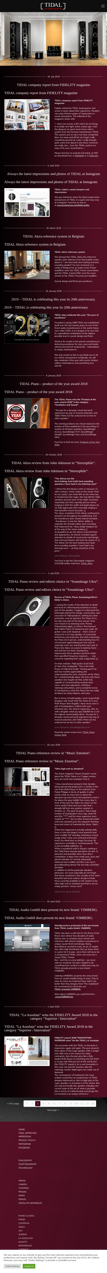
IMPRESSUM (24, 1136)
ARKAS (22, 1180)
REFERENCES (25, 1245)
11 (82, 1103)
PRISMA (22, 1191)
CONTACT (23, 1249)
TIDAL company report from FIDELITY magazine (41, 93)
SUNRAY (22, 1234)
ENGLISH (93, 155)
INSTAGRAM (24, 1144)
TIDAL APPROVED (27, 1133)
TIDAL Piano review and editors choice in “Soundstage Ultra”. (49, 589)
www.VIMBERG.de (64, 996)
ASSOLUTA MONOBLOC (30, 1203)
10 (76, 1103)
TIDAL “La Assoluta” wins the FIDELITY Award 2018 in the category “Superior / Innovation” (48, 1028)
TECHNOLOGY (25, 1168)
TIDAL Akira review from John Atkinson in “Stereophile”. (46, 471)
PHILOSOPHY (25, 1160)
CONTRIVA (23, 1223)
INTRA (21, 1195)
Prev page (12, 1103)
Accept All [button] (29, 1266)
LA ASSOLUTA (25, 1238)
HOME (21, 1129)
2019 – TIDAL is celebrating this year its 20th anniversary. (46, 307)
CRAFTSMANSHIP (27, 1164)
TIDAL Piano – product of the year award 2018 (38, 392)
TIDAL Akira (86, 563)
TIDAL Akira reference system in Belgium (35, 244)
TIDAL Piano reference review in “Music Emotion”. (42, 761)
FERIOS (22, 1199)
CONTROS (23, 1188)
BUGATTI (22, 1242)
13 (93, 1103)
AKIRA (21, 1227)
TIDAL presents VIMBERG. (68, 989)
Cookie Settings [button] (12, 1266)
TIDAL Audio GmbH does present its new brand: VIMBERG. (48, 918)
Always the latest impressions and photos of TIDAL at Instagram (50, 182)
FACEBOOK (24, 1147)
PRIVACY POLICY (27, 1140)
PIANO (21, 1219)
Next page (53, 1110)
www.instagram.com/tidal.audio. (73, 205)
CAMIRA (22, 1184)
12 (87, 1103)
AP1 (20, 1230)
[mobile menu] (103, 6)
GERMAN (79, 155)
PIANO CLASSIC (26, 1215)
